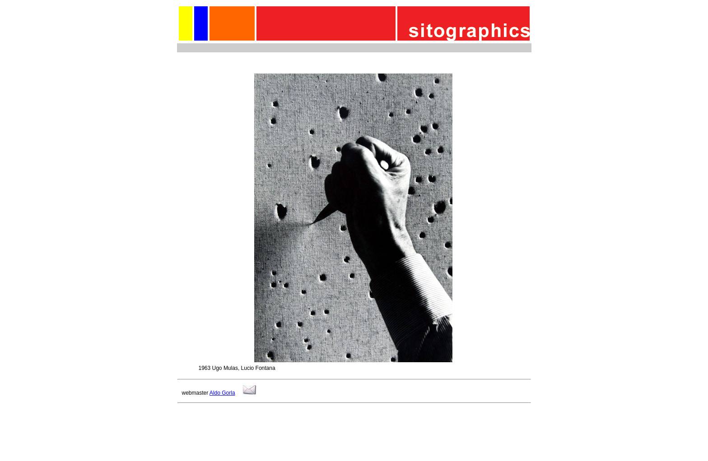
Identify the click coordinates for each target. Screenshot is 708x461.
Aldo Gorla (222, 393)
